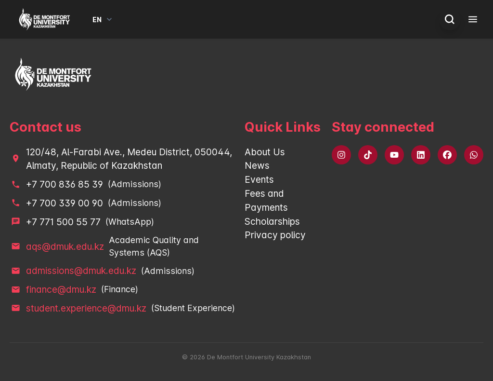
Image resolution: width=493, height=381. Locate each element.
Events (259, 179)
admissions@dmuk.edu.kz (81, 270)
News (257, 165)
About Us (265, 152)
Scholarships (272, 221)
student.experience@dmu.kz (86, 308)
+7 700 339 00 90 (64, 203)
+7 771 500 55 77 (63, 222)
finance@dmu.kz (61, 289)
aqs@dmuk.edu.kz (65, 246)
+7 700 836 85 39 (64, 184)
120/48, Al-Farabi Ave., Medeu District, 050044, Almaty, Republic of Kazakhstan (129, 159)
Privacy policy (275, 235)
